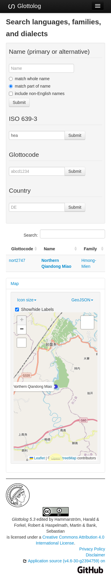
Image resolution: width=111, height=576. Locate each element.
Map (15, 283)
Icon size (26, 300)
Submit (19, 102)
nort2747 (17, 260)
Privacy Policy (92, 549)
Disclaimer (95, 555)
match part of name (30, 86)
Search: (64, 234)
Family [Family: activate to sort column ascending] (90, 248)
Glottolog (24, 6)
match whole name (29, 78)
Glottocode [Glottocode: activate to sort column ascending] (22, 248)
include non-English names (37, 93)
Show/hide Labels (34, 309)
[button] (56, 387)
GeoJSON (82, 300)
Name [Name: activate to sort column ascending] (49, 248)
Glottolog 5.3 (23, 519)
